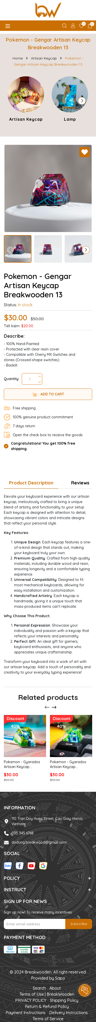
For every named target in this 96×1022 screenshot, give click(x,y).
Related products (48, 697)
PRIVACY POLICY (30, 1000)
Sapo (60, 978)
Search (39, 988)
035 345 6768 (23, 833)
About (55, 988)
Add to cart (48, 394)
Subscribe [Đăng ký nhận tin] (78, 923)
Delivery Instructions (68, 1012)
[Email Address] (48, 924)
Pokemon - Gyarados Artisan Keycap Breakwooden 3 (68, 765)
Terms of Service (48, 1018)
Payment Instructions (26, 1012)
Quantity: (11, 378)
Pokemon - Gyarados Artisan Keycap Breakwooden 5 (22, 765)
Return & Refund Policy (47, 1006)
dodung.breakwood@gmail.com (39, 842)
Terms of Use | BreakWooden (46, 994)
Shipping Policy (64, 1000)
